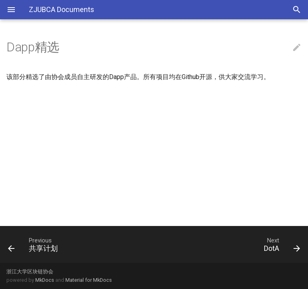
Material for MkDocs (88, 280)
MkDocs (44, 280)
